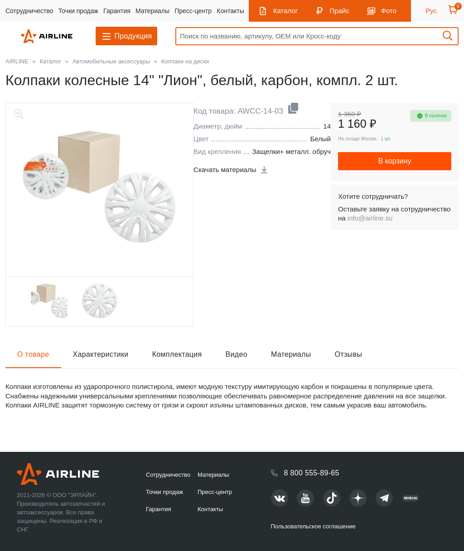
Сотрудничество (29, 10)
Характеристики (101, 354)
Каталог (285, 10)
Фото (388, 10)
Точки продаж (78, 10)
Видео (236, 354)
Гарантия (116, 10)
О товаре (33, 354)
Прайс (339, 10)
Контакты (230, 10)
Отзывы (348, 354)
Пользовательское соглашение (313, 526)
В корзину (394, 161)
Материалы (152, 10)
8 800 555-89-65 (311, 473)
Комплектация (177, 354)
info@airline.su (370, 218)
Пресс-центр (193, 10)
